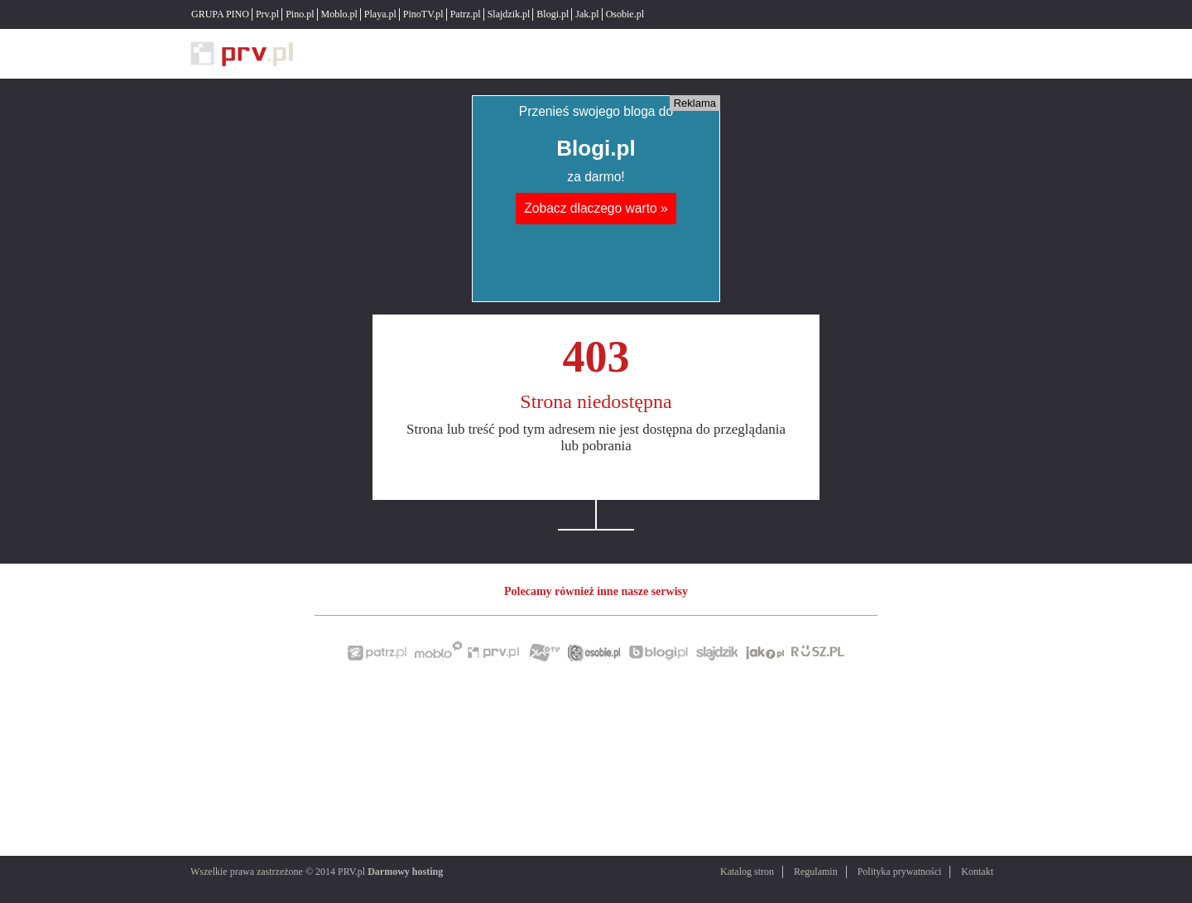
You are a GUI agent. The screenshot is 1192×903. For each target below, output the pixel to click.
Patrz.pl (465, 14)
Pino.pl (300, 14)
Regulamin (816, 871)
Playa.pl (380, 14)
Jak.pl (586, 14)
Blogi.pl (552, 14)
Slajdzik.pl (509, 14)
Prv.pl (267, 14)
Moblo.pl (339, 14)
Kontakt (977, 871)
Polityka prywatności (900, 871)
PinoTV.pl (423, 14)
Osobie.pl (625, 14)
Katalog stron (747, 871)
